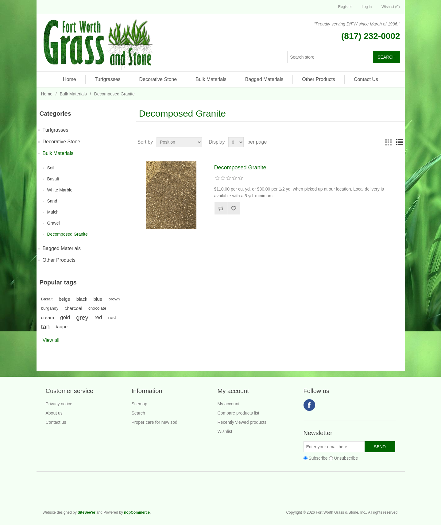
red (98, 317)
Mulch (53, 212)
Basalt (53, 178)
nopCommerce (137, 512)
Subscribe (317, 458)
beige (64, 299)
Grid (388, 142)
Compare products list (238, 413)
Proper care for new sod (154, 422)
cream (47, 317)
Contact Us (366, 79)
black (81, 299)
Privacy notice (59, 403)
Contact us (56, 422)
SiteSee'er (86, 512)
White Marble (59, 189)
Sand (52, 201)
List (399, 142)
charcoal (73, 308)
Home (69, 79)
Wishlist (225, 431)
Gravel (53, 223)
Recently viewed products (242, 422)
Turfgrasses (108, 79)
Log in (367, 7)
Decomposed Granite (67, 234)
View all (51, 340)
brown (114, 299)
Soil (50, 167)
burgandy (50, 308)
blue (97, 299)
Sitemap (139, 403)
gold (65, 317)
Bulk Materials (210, 79)
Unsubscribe (346, 458)
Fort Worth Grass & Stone (396, 493)
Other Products (318, 79)
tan (45, 326)
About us (54, 413)
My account (229, 403)
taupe (62, 326)
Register (345, 7)
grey (82, 317)
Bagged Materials (264, 79)
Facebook (309, 405)
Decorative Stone (158, 79)
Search (138, 413)
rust (112, 317)
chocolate (97, 308)
